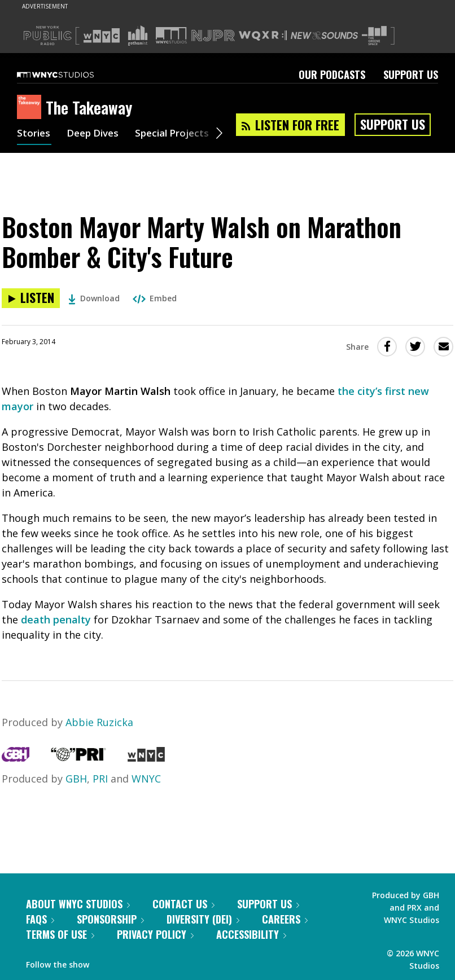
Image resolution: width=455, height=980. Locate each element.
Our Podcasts (332, 74)
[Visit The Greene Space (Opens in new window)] (374, 36)
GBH (76, 778)
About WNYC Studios (78, 903)
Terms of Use (60, 934)
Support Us (410, 74)
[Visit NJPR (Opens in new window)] (213, 36)
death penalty (56, 619)
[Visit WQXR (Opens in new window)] (263, 35)
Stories (34, 134)
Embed (155, 298)
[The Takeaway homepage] (31, 108)
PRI (100, 778)
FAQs (40, 919)
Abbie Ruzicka (99, 722)
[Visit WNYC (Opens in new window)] (102, 35)
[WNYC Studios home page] (69, 74)
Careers (285, 919)
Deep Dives (96, 134)
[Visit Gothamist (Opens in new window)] (138, 35)
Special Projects (179, 134)
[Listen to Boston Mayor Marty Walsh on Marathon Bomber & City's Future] (31, 298)
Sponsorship (110, 919)
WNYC (146, 778)
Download (94, 298)
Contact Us (183, 903)
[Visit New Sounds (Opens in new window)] (324, 35)
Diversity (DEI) (203, 919)
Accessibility (251, 934)
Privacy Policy (155, 934)
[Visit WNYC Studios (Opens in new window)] (171, 35)
